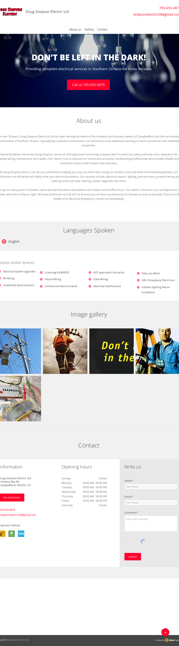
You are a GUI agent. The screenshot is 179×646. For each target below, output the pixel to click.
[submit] (132, 556)
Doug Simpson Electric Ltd (17, 639)
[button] (65, 351)
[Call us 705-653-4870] (88, 85)
